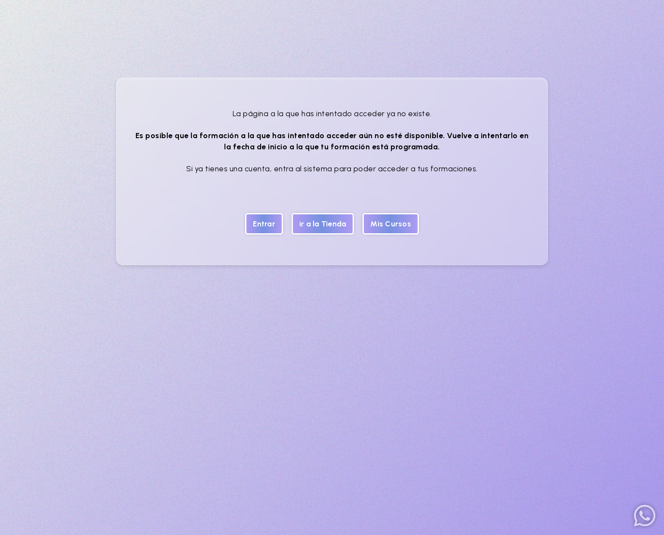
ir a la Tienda (323, 223)
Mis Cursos (390, 223)
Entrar (264, 223)
